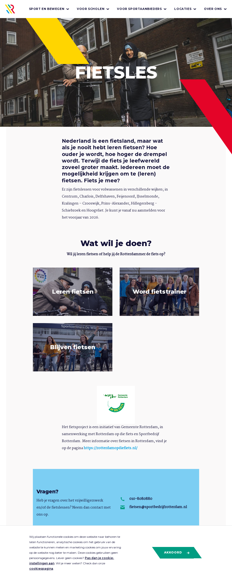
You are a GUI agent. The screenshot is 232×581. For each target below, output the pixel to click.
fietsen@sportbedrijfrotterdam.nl (158, 507)
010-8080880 (140, 499)
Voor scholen (93, 9)
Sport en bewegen (49, 9)
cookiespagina (41, 568)
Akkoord (177, 552)
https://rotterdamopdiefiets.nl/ (111, 448)
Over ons (215, 9)
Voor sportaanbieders (142, 9)
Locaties (185, 9)
